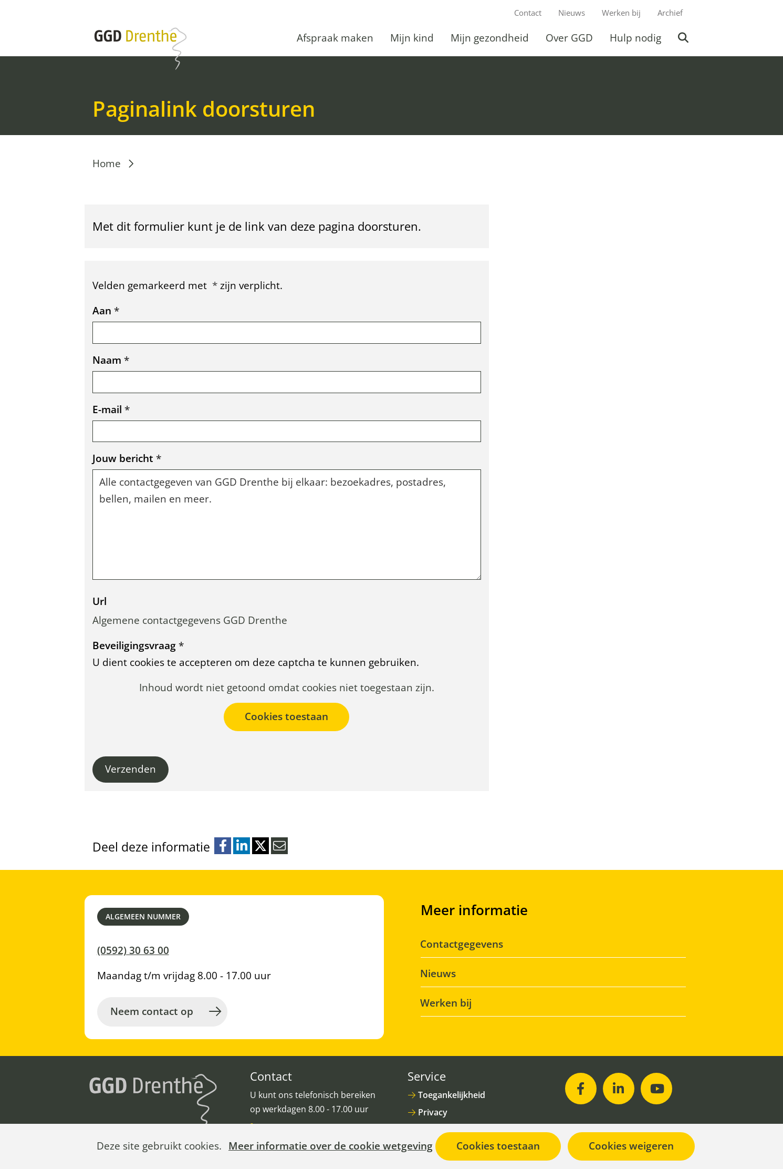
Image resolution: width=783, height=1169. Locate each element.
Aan (105, 310)
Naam (110, 360)
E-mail (111, 409)
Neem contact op (151, 1011)
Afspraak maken (335, 38)
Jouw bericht (126, 458)
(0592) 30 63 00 (133, 950)
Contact (527, 12)
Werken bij (621, 12)
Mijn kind (412, 38)
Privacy (432, 1112)
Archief (670, 12)
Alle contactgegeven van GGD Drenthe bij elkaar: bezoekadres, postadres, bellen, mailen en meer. (286, 524)
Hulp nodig (635, 38)
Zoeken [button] (684, 38)
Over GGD (569, 38)
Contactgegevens (462, 944)
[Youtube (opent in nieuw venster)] (656, 1088)
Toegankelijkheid (451, 1095)
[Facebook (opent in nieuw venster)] (581, 1088)
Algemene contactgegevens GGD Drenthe (189, 620)
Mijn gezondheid (490, 38)
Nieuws (571, 12)
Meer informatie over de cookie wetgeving (330, 1146)
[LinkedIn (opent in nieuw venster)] (618, 1088)
